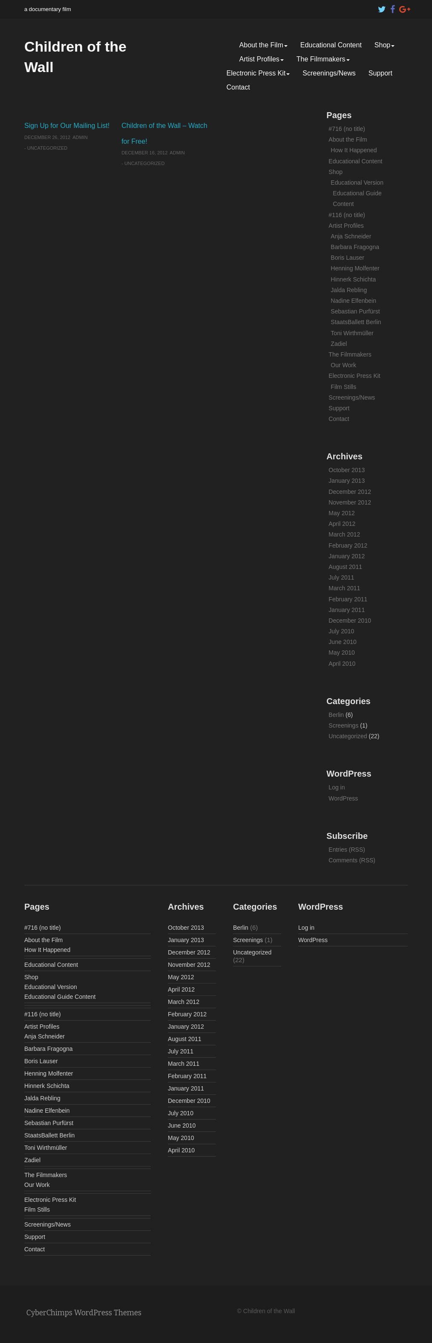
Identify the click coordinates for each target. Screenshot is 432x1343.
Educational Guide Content (59, 996)
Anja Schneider (351, 236)
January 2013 (346, 480)
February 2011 (347, 599)
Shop (384, 45)
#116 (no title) (346, 215)
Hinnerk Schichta (353, 279)
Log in (336, 787)
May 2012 (341, 513)
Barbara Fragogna (355, 247)
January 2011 (346, 609)
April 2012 (341, 523)
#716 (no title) (346, 128)
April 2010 (341, 663)
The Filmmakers (323, 59)
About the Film (263, 45)
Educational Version (357, 182)
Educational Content (331, 45)
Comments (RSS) (351, 860)
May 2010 (341, 652)
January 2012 (346, 556)
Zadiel (339, 343)
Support (380, 73)
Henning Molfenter (355, 268)
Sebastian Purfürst (355, 311)
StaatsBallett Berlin (356, 322)
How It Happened (354, 150)
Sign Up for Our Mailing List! (66, 125)
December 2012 (349, 491)
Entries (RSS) (346, 849)
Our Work (343, 365)
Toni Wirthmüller (352, 333)
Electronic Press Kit (258, 73)
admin (79, 137)
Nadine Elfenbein (353, 300)
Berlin (336, 714)
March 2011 (344, 588)
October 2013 (346, 470)
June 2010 (342, 641)
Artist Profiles (261, 59)
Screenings (343, 725)
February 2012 (347, 545)
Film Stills (343, 386)
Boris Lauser (347, 257)
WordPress (343, 798)
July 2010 (341, 631)
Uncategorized (47, 148)
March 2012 (344, 534)
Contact (238, 87)
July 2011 (341, 577)
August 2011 (345, 566)
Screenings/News (329, 73)
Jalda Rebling (349, 290)
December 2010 (349, 620)
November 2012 (349, 502)
